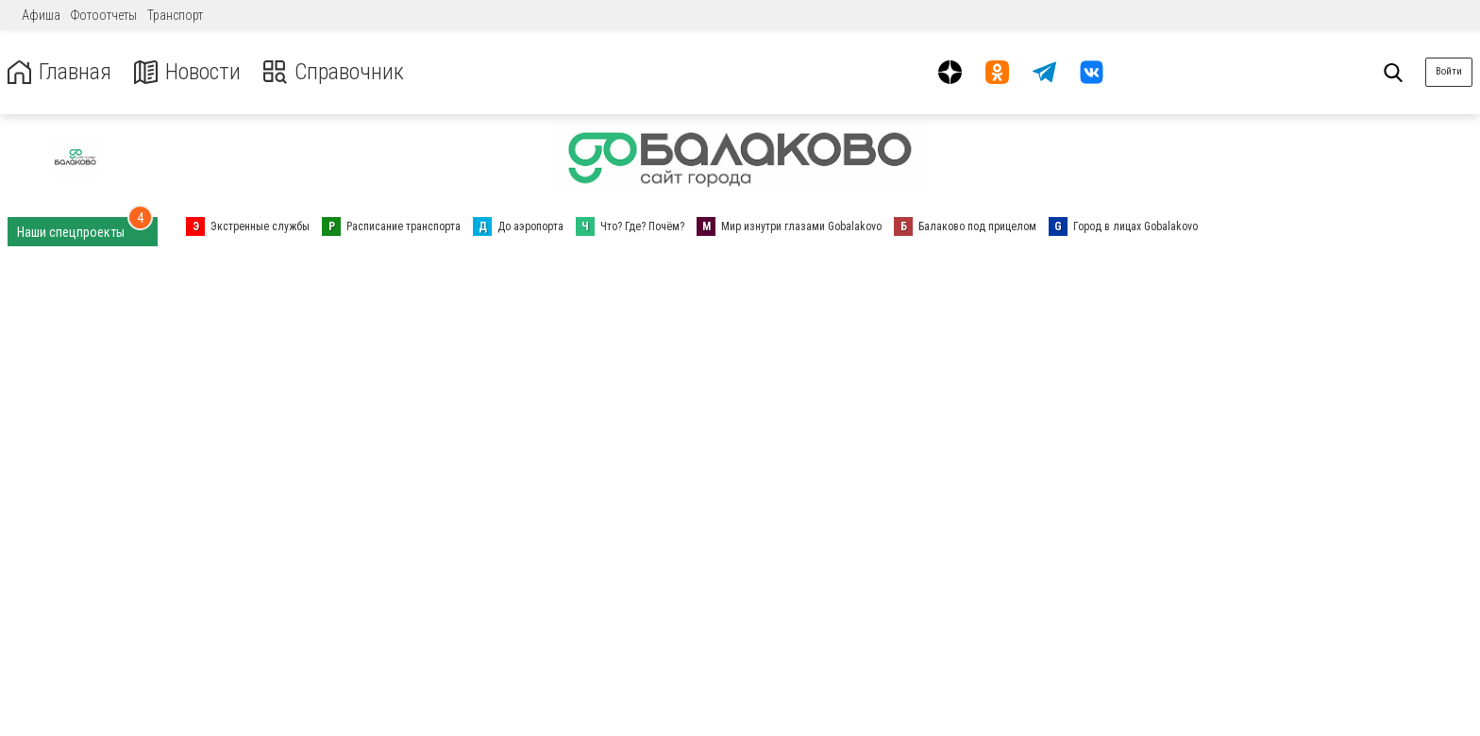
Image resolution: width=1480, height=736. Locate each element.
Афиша (41, 15)
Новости (187, 72)
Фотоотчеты (104, 15)
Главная (59, 72)
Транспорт (175, 15)
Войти (1449, 71)
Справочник (333, 72)
